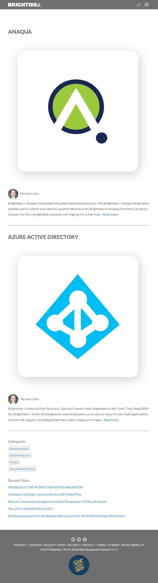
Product (14, 462)
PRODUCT (21, 545)
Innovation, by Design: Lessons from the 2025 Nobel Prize (45, 494)
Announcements (19, 448)
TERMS (101, 545)
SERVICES (36, 545)
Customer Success (20, 455)
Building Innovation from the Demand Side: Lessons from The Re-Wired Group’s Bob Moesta (66, 516)
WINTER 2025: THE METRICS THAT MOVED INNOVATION (45, 487)
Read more (110, 214)
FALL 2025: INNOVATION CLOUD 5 (30, 509)
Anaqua (20, 31)
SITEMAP (113, 545)
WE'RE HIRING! (131, 545)
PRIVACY (88, 545)
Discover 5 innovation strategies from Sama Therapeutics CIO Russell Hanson (57, 501)
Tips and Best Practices (22, 469)
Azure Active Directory (43, 237)
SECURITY (74, 545)
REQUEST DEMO (55, 545)
